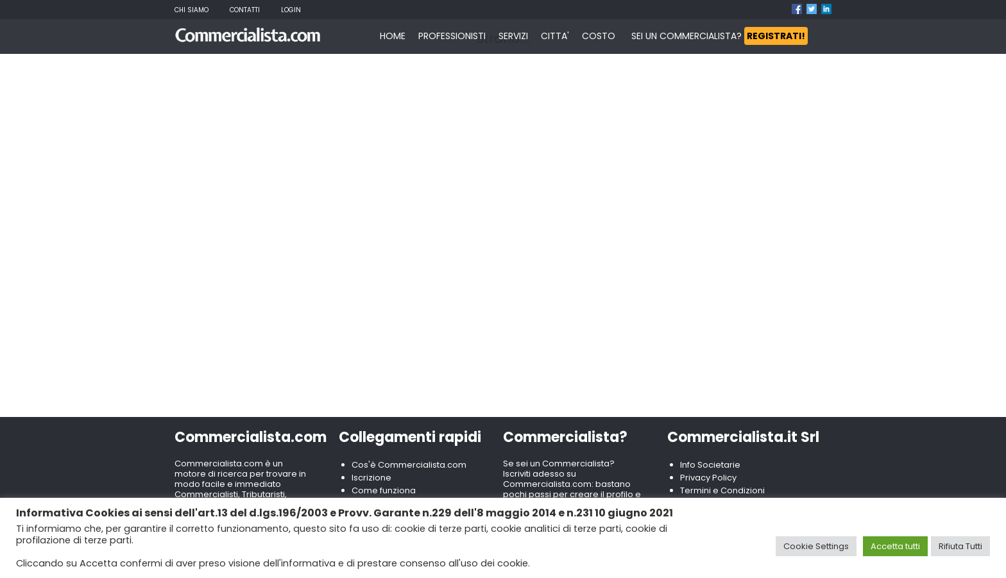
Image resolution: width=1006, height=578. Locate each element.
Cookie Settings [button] (816, 546)
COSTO (598, 36)
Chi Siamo (192, 10)
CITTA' (555, 36)
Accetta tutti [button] (895, 546)
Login (291, 10)
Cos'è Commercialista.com (409, 465)
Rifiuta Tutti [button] (960, 546)
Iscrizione (371, 478)
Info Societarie (710, 465)
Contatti (245, 10)
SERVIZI (513, 36)
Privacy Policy (708, 478)
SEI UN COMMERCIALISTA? (719, 36)
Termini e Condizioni (722, 490)
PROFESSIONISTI (452, 36)
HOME (392, 36)
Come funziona (384, 490)
